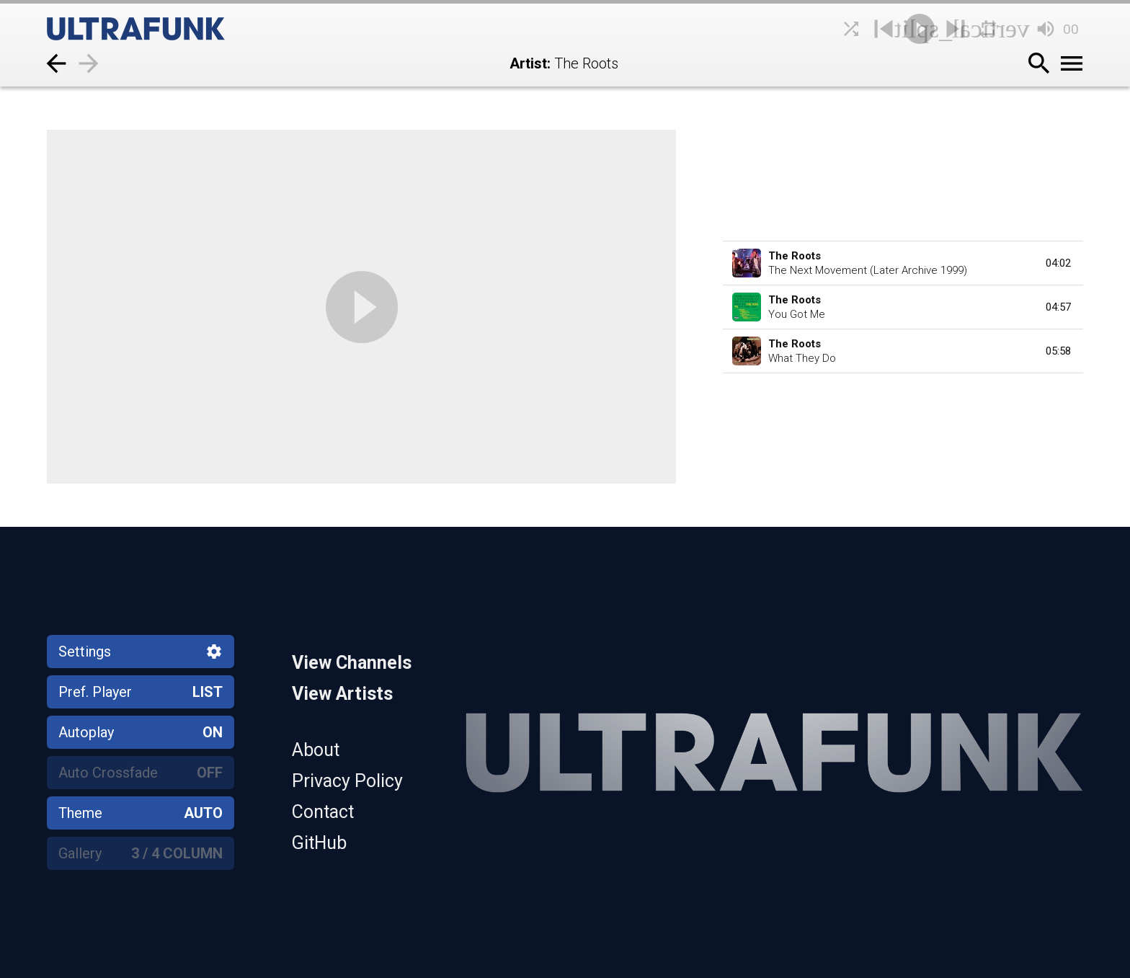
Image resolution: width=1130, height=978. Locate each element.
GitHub (319, 842)
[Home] (169, 28)
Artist (528, 63)
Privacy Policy (347, 780)
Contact (323, 811)
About (315, 749)
